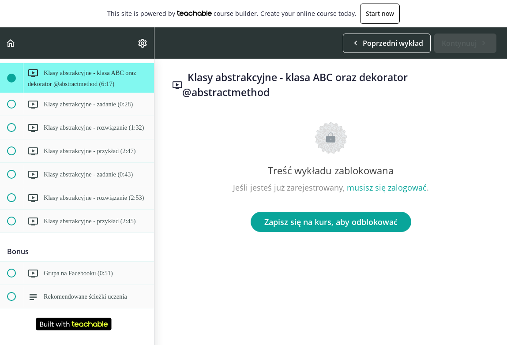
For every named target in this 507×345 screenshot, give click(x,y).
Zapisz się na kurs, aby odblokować (331, 222)
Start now (380, 13)
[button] (11, 43)
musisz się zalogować (387, 187)
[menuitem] (143, 43)
